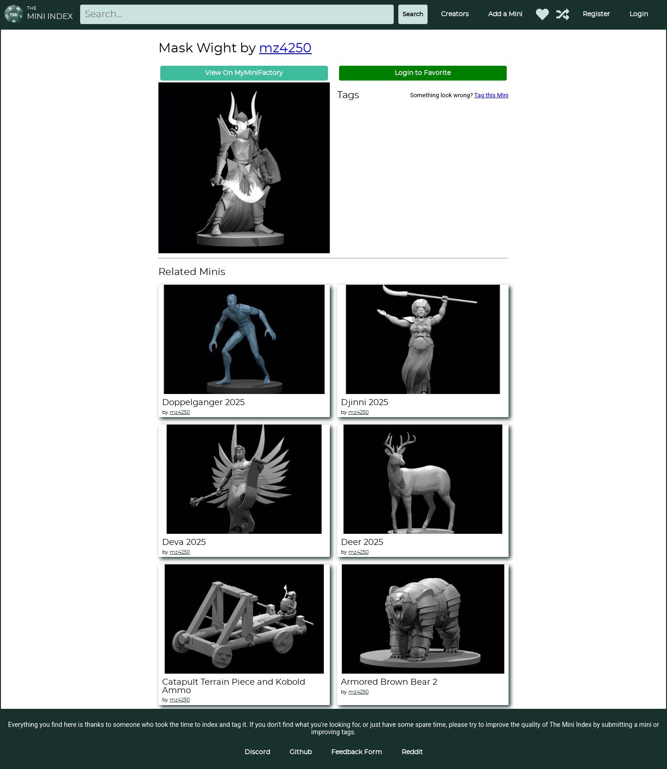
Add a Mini (505, 14)
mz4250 (285, 48)
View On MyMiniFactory (244, 73)
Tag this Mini (491, 95)
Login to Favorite (423, 73)
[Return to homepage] (16, 15)
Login (638, 14)
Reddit (412, 752)
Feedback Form (356, 752)
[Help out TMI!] (562, 14)
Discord (257, 752)
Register (596, 14)
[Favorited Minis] (542, 14)
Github (300, 752)
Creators (455, 14)
